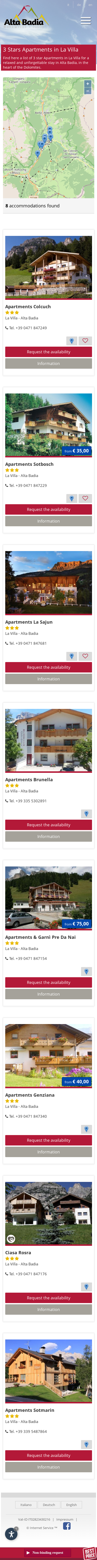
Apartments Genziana (30, 1095)
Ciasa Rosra (18, 1252)
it (68, 4)
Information (48, 363)
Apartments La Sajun (29, 622)
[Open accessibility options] (11, 1534)
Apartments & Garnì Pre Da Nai (40, 937)
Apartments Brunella (29, 779)
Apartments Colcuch (28, 306)
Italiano (26, 1505)
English (71, 1505)
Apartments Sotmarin (29, 1410)
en (90, 4)
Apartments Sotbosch (29, 464)
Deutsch (49, 1505)
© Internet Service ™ (41, 1528)
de (79, 4)
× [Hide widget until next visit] (16, 1529)
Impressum (64, 1519)
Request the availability (48, 352)
